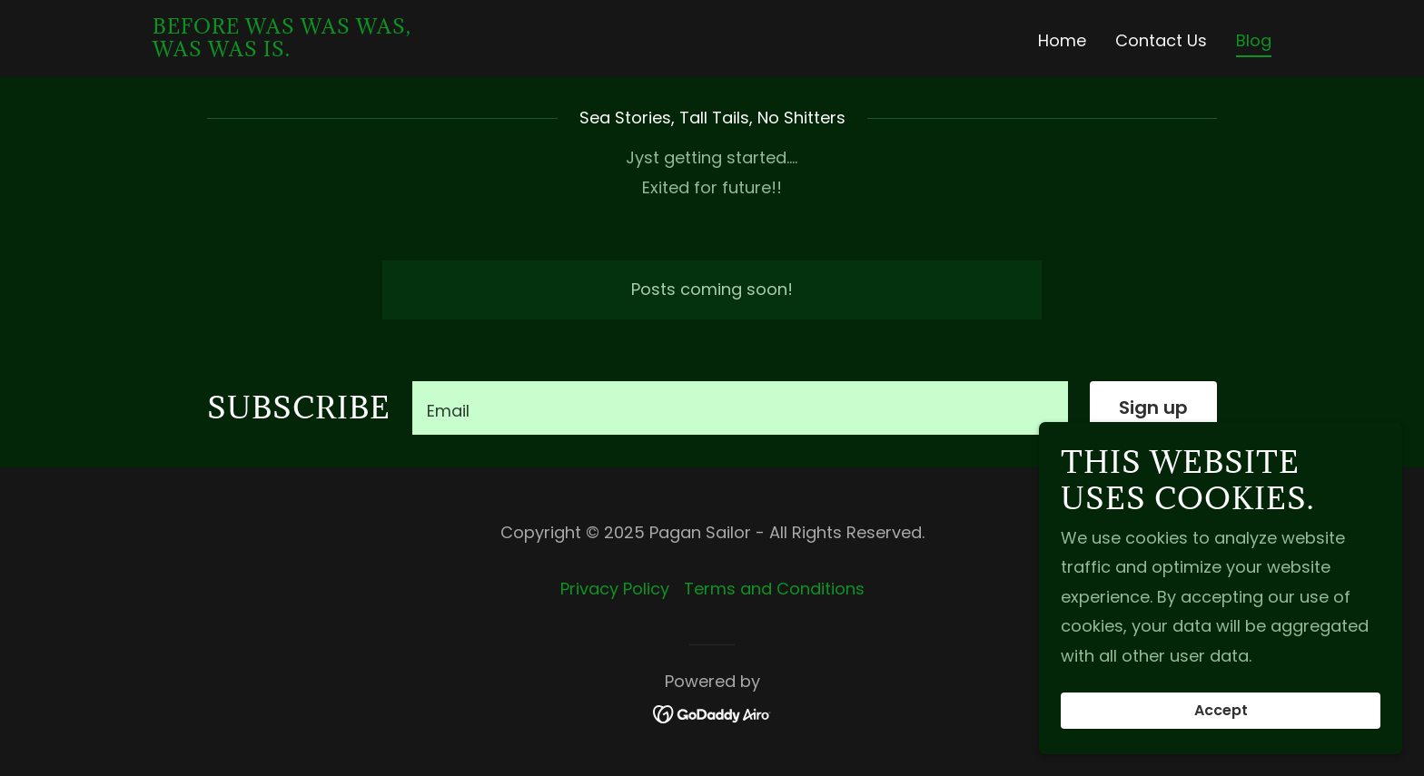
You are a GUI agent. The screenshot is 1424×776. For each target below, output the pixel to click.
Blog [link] (1253, 41)
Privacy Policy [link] (614, 588)
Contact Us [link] (1161, 40)
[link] (282, 50)
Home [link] (1062, 40)
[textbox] (740, 408)
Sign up (1153, 407)
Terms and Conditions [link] (774, 588)
